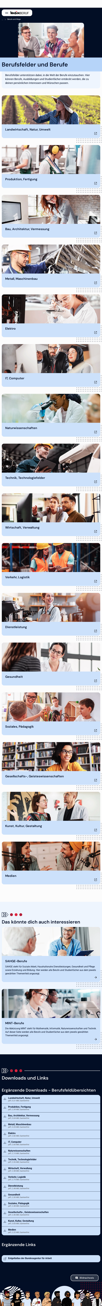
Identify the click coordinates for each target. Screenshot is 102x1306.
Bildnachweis (87, 1277)
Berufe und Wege (14, 19)
